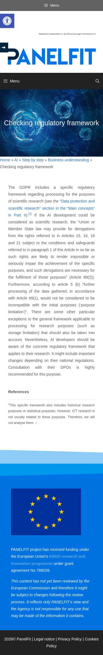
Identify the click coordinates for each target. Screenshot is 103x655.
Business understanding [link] (68, 160)
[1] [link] (30, 213)
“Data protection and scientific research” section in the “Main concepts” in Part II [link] (51, 208)
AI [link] (16, 160)
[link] (7, 21)
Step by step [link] (33, 160)
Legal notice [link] (44, 639)
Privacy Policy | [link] (71, 639)
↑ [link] (36, 423)
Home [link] (5, 160)
